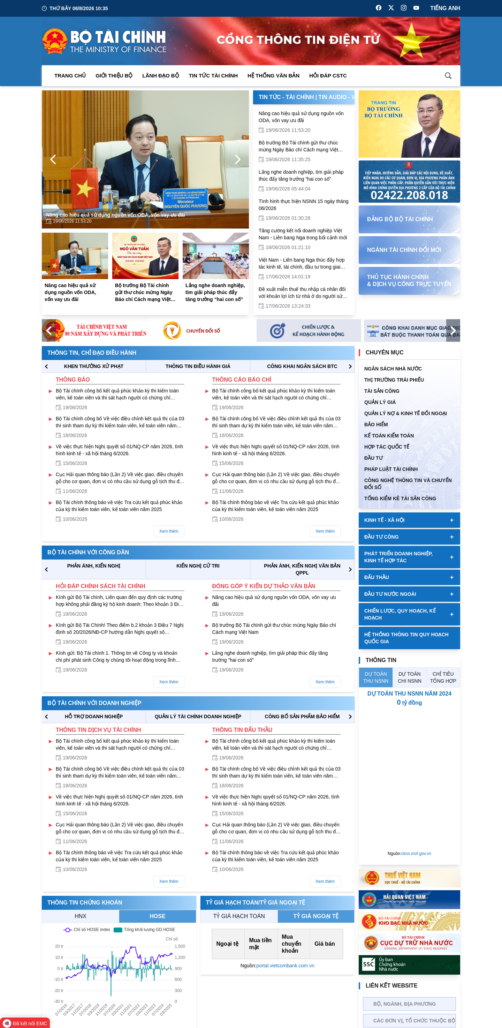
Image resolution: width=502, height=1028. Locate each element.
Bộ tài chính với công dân (88, 552)
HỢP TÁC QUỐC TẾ (386, 447)
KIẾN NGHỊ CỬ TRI (198, 566)
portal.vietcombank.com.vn (285, 965)
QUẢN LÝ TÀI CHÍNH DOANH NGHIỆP (198, 716)
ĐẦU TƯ (373, 458)
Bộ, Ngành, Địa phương (404, 1004)
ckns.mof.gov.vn (416, 853)
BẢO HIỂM (376, 424)
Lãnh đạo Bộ (160, 75)
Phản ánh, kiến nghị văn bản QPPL (302, 569)
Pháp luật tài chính (391, 469)
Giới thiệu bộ (114, 75)
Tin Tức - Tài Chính (286, 97)
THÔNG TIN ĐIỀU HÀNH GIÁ (198, 366)
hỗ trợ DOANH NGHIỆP (94, 716)
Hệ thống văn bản (273, 75)
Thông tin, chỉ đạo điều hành (91, 353)
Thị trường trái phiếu (394, 380)
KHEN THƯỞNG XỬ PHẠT (93, 366)
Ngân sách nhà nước (393, 369)
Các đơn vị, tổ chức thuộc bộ (414, 1020)
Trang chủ (70, 75)
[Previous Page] (53, 159)
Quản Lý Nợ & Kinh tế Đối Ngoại (405, 413)
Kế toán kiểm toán (389, 435)
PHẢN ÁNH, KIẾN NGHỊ (94, 566)
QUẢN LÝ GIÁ (380, 402)
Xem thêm (168, 531)
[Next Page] (237, 159)
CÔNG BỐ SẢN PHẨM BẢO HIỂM (302, 716)
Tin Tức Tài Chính (213, 75)
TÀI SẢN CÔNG (382, 391)
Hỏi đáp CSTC (328, 75)
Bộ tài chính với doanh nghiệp (94, 703)
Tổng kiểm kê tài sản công (400, 498)
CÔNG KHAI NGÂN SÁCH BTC (302, 366)
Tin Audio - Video (343, 97)
